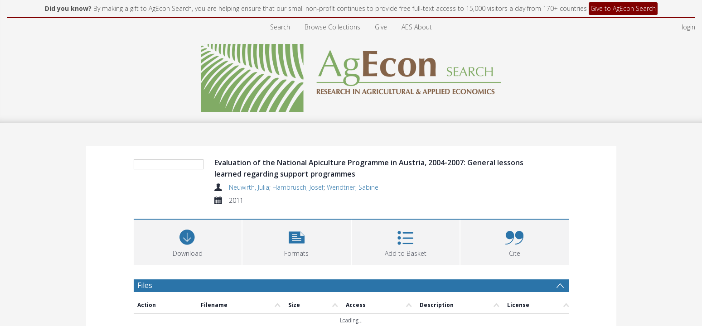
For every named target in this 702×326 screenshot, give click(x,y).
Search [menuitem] (280, 9)
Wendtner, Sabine (352, 169)
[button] (296, 222)
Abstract (151, 292)
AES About (417, 9)
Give (381, 9)
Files (144, 267)
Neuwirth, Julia (249, 169)
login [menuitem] (688, 9)
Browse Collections (332, 9)
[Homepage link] (351, 57)
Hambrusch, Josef (298, 169)
